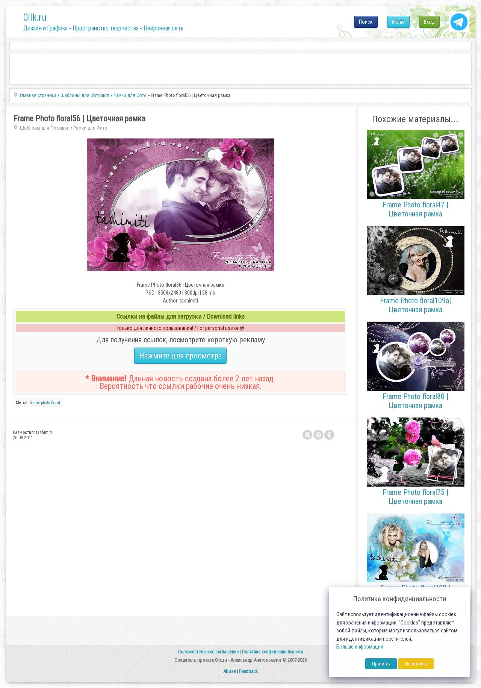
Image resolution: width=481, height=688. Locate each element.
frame (35, 402)
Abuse (229, 671)
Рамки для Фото (90, 128)
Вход (429, 22)
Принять (381, 664)
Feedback (248, 671)
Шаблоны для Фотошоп (45, 128)
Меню (398, 22)
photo (45, 402)
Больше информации (359, 647)
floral (55, 402)
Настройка (416, 664)
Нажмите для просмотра (180, 355)
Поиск (366, 22)
